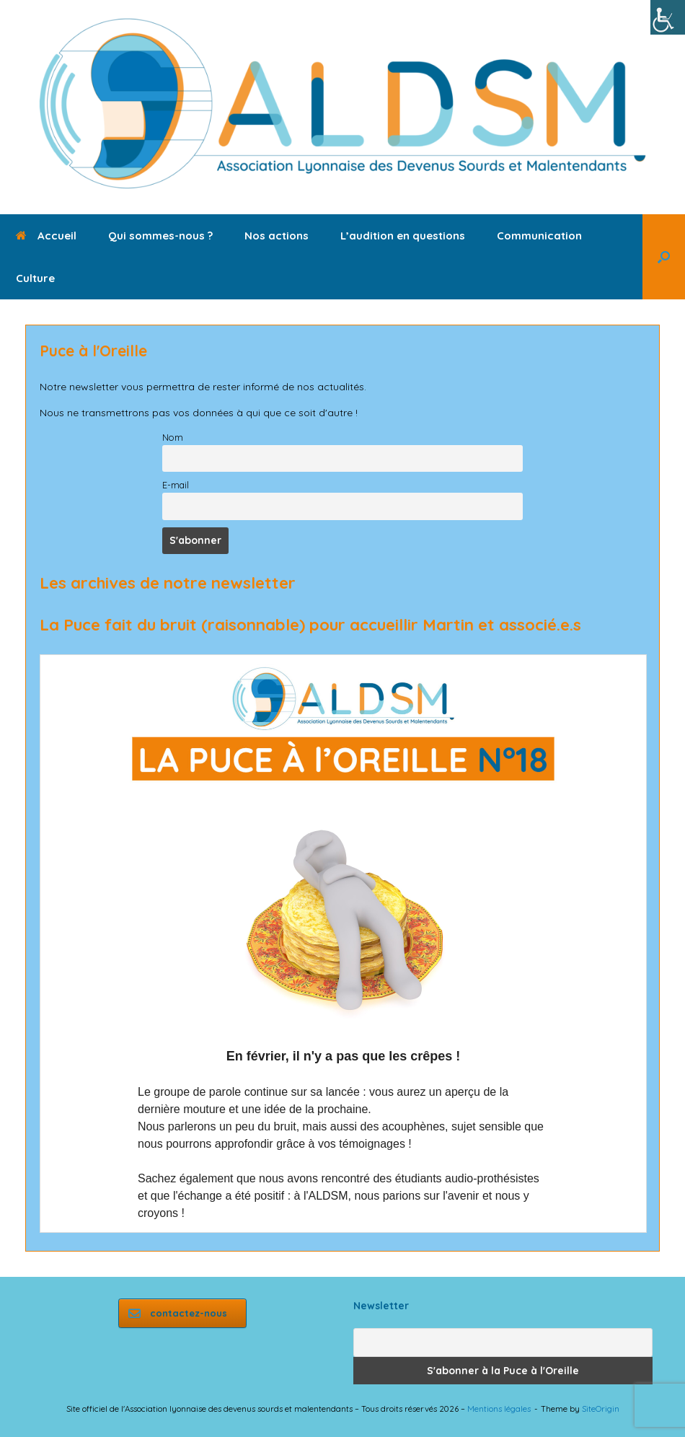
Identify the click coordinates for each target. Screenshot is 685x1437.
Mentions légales (499, 1408)
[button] (663, 256)
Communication (539, 235)
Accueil (46, 235)
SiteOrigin (600, 1408)
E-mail (175, 485)
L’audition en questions (402, 235)
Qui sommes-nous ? (160, 235)
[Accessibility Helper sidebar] (667, 17)
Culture (35, 278)
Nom (172, 437)
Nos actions (276, 235)
